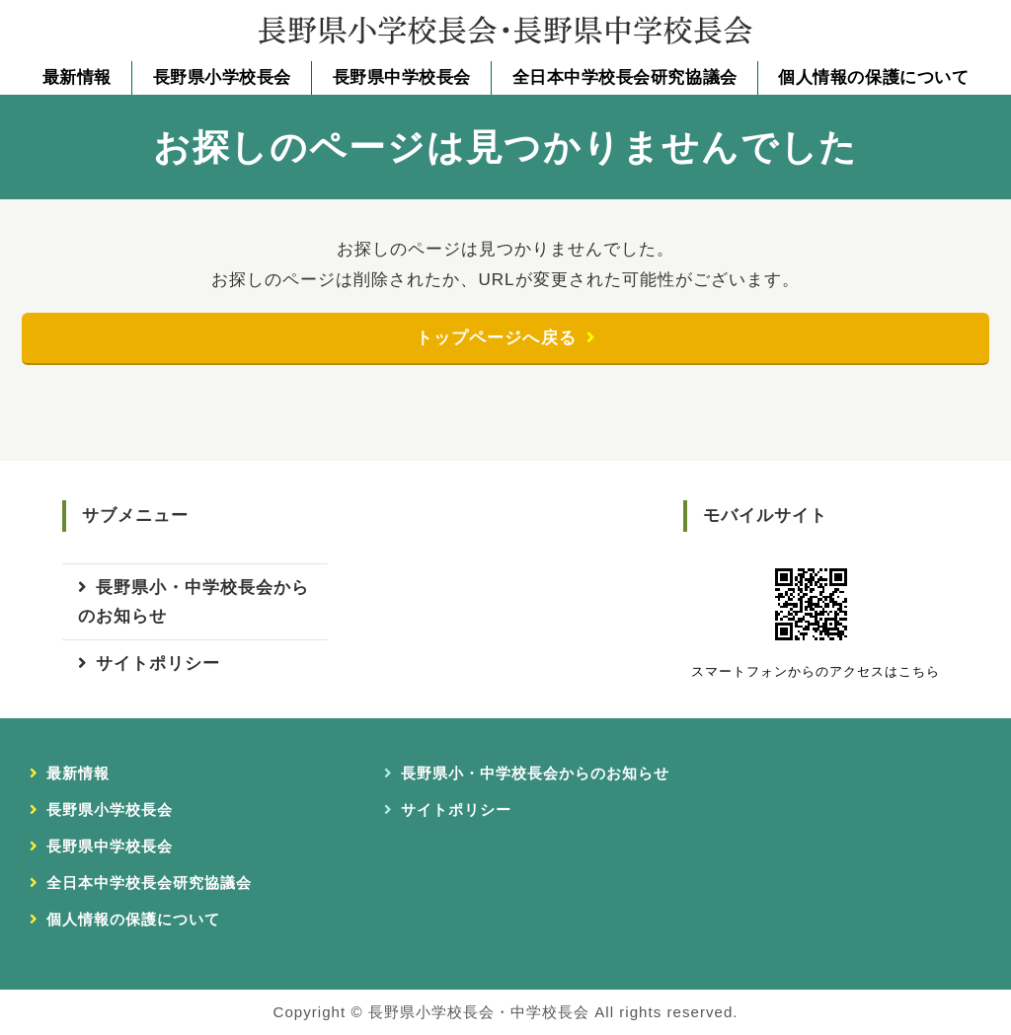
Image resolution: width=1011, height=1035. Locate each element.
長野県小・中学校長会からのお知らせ (193, 602)
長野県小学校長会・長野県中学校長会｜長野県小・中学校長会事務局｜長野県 (505, 29)
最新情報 (77, 77)
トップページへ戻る (496, 338)
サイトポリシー (158, 664)
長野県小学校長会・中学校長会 (478, 1011)
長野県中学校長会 (402, 77)
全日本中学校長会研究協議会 (625, 77)
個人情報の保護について (873, 77)
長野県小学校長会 (222, 77)
